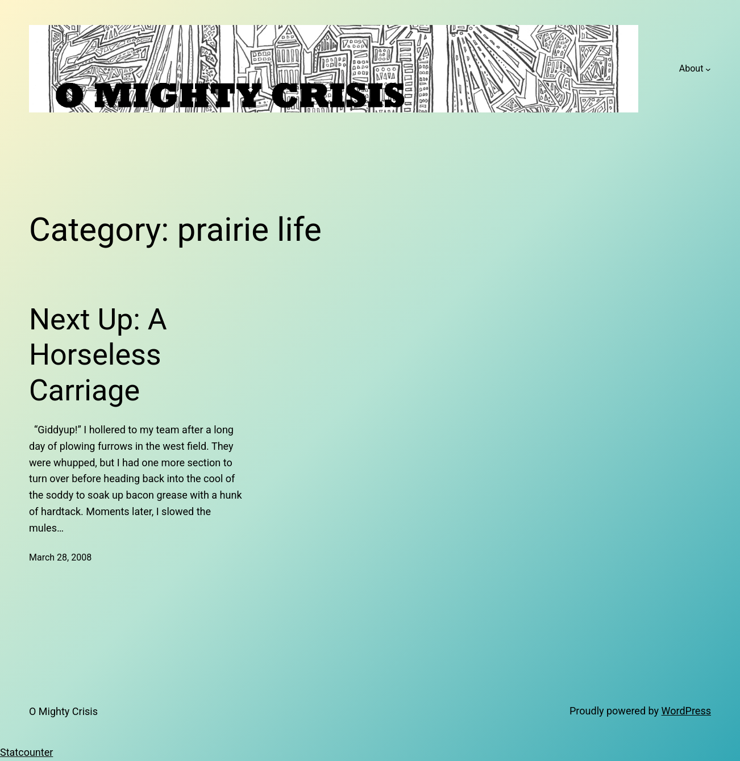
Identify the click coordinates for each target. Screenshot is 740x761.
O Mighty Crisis (63, 711)
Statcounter (26, 752)
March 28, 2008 (60, 557)
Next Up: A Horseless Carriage (98, 355)
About (691, 68)
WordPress (686, 711)
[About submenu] (708, 69)
